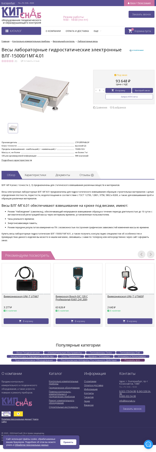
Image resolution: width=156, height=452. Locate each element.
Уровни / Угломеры (99, 356)
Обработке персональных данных (32, 445)
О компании (53, 31)
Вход (132, 3)
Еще (97, 31)
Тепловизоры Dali (130, 352)
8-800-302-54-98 (127, 396)
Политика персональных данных (16, 419)
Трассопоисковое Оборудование (34, 360)
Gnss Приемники (70, 356)
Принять (68, 442)
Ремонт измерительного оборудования (61, 401)
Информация (91, 389)
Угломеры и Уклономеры (132, 356)
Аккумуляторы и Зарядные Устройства (32, 356)
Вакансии (89, 405)
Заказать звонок (141, 14)
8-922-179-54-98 (127, 391)
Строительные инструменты (63, 407)
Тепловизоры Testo (101, 352)
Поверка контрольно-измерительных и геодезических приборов (62, 394)
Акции (87, 401)
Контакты (89, 393)
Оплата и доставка (77, 31)
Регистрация (144, 3)
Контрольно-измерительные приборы (63, 382)
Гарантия (89, 397)
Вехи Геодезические (28, 352)
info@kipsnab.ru (127, 400)
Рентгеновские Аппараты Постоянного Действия (89, 360)
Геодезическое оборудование (64, 387)
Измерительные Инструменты (65, 352)
